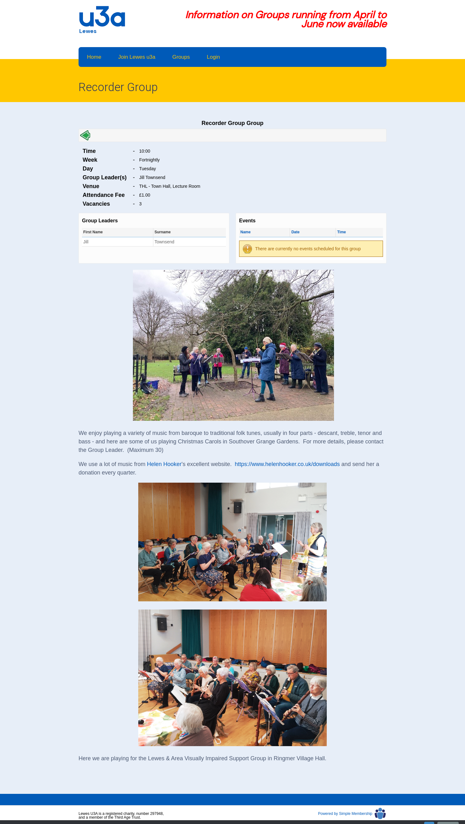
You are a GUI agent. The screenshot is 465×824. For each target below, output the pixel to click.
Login (213, 57)
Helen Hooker (164, 464)
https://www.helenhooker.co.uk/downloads (287, 464)
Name (245, 232)
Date (295, 232)
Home (94, 57)
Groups (181, 57)
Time (341, 232)
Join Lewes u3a (136, 57)
